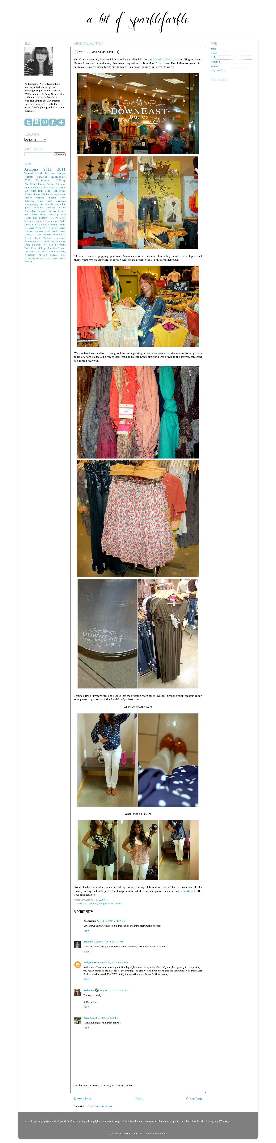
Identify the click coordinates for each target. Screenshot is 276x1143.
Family (27, 248)
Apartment (60, 194)
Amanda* (88, 942)
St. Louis (29, 228)
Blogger (162, 1133)
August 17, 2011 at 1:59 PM (111, 921)
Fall (34, 225)
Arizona (93, 903)
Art (48, 221)
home (213, 49)
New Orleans (31, 215)
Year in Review (57, 228)
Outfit (27, 187)
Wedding (28, 262)
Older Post (194, 1099)
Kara (102, 59)
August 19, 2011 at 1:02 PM (104, 1018)
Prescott (28, 238)
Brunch (54, 242)
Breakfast (52, 187)
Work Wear (42, 228)
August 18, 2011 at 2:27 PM (114, 990)
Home (138, 1099)
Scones (43, 252)
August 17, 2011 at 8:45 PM (114, 962)
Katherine (88, 990)
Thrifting (47, 238)
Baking (41, 184)
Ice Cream (38, 235)
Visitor (52, 252)
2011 (85, 903)
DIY (45, 245)
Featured (35, 248)
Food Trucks (51, 231)
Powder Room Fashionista (38, 194)
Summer (52, 211)
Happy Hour (46, 248)
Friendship (30, 211)
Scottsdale (52, 258)
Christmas (61, 201)
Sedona (62, 225)
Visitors (62, 211)
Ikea (55, 248)
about (214, 53)
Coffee (48, 191)
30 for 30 (53, 184)
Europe (27, 225)
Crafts (63, 221)
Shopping (42, 211)
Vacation (42, 177)
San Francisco (31, 252)
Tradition (62, 258)
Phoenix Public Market (54, 235)
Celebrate (54, 255)
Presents (62, 248)
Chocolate (37, 207)
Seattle (27, 218)
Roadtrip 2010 (58, 215)
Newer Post (82, 1099)
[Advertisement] (226, 176)
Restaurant (58, 177)
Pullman (44, 215)
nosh (213, 57)
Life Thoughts (46, 204)
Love (58, 204)
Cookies (28, 231)
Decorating (60, 245)
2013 (27, 180)
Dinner (28, 198)
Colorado (50, 207)
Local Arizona (44, 173)
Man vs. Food (58, 218)
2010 (35, 218)
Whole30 (42, 255)
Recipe (61, 173)
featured (215, 62)
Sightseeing (43, 180)
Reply (86, 931)
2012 (47, 169)
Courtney (188, 891)
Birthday (43, 218)
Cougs (63, 255)
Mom (63, 184)
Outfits (118, 903)
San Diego (59, 191)
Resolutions (30, 221)
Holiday (61, 180)
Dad (51, 245)
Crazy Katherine (32, 245)
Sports (38, 238)
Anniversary (60, 238)
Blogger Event (105, 903)
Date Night (45, 201)
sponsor (215, 66)
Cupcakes (38, 231)
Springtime (41, 221)
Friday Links (36, 191)
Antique (28, 242)
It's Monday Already (47, 225)
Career (62, 242)
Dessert (61, 207)
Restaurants (29, 258)
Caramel (55, 221)
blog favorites (218, 70)
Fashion (40, 198)
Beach (46, 242)
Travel (28, 173)
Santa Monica (41, 258)
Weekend (30, 184)
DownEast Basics (163, 59)
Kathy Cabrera (91, 962)
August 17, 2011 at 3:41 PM (108, 942)
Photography (31, 204)
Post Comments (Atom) (100, 1106)
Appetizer (37, 242)
